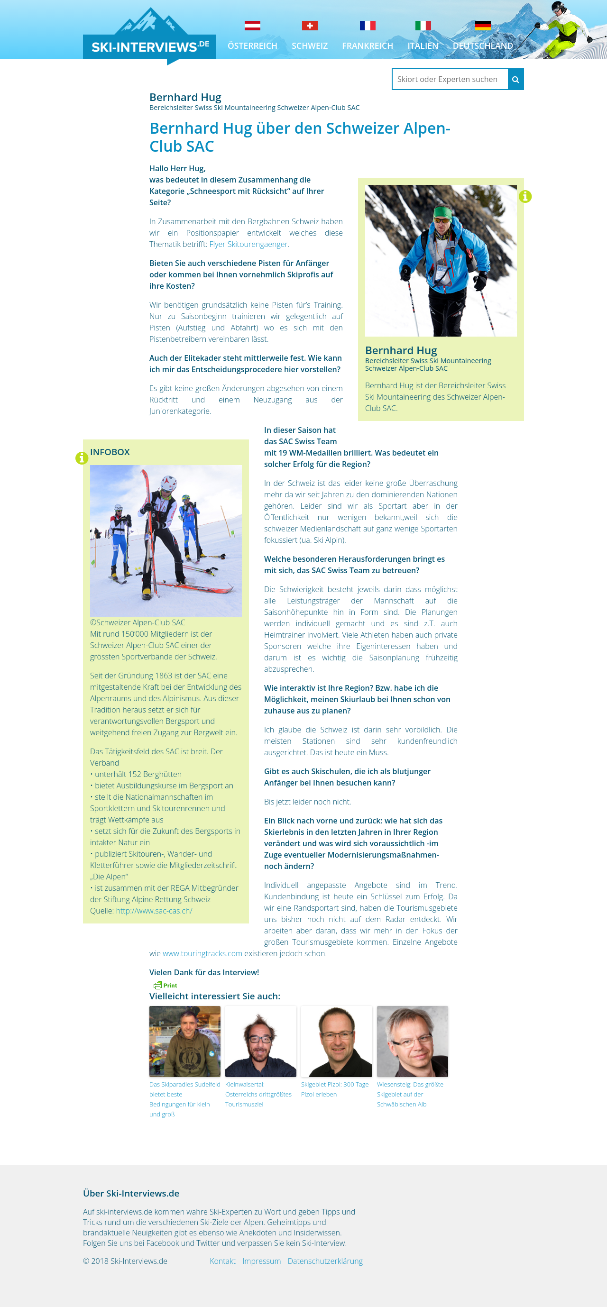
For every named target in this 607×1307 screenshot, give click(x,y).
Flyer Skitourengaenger (249, 244)
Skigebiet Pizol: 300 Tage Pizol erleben (335, 1089)
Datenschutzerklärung (325, 1261)
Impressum (261, 1261)
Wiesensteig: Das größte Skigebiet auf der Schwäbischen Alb (410, 1094)
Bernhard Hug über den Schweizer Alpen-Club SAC (300, 137)
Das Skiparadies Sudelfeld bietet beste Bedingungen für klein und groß (185, 1099)
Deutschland (483, 45)
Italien (422, 45)
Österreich (252, 45)
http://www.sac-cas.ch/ (154, 910)
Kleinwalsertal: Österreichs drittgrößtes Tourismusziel (258, 1094)
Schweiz (310, 45)
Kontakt (223, 1261)
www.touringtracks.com (202, 953)
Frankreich (367, 45)
